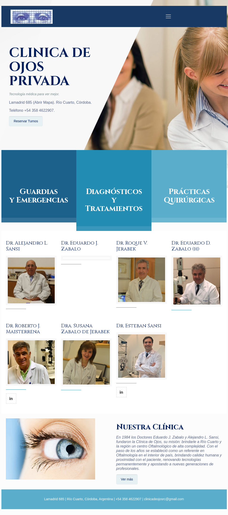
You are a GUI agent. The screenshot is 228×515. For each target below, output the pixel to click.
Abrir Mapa (43, 102)
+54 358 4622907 (39, 110)
